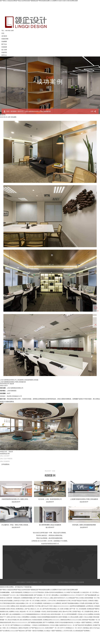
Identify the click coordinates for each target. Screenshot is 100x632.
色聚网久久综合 (14, 611)
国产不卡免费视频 (48, 622)
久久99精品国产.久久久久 (8, 595)
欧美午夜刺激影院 (17, 592)
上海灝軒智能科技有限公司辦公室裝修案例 (84, 499)
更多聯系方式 (55, 543)
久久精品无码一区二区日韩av (89, 592)
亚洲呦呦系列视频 (27, 598)
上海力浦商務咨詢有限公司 (8, 380)
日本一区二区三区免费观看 (34, 603)
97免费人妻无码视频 (86, 603)
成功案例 (4, 36)
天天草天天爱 (68, 630)
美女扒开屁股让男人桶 (15, 619)
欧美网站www (27, 619)
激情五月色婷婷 (24, 628)
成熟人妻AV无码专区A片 (57, 598)
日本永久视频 (54, 625)
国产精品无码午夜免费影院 (83, 625)
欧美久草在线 (11, 609)
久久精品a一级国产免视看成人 (83, 622)
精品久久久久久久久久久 (61, 606)
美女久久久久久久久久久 (19, 622)
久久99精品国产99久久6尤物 (75, 598)
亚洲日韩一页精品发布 (14, 598)
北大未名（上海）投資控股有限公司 (50, 499)
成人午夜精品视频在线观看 (25, 595)
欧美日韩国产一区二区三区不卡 (55, 628)
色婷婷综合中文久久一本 (67, 625)
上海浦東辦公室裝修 (22, 380)
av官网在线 (89, 606)
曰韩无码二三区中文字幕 (48, 600)
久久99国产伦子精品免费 (72, 592)
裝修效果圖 (4, 39)
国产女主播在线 (5, 630)
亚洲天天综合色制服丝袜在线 (64, 622)
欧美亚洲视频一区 (90, 598)
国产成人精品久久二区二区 (33, 609)
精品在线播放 (20, 603)
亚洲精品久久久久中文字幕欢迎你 (33, 592)
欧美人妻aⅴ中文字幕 (65, 611)
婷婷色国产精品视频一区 (90, 619)
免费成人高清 (15, 606)
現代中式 (20, 111)
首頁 (2, 33)
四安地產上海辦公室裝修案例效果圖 (84, 525)
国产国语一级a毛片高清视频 (34, 630)
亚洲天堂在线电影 (52, 611)
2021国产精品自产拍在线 (79, 600)
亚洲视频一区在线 (40, 611)
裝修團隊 (4, 41)
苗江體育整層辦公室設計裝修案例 (50, 525)
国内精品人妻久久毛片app (91, 628)
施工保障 (4, 49)
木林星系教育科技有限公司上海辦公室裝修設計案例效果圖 (21, 499)
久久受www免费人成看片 (76, 617)
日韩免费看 (25, 617)
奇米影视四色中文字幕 (64, 600)
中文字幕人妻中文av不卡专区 (44, 606)
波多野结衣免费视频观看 (77, 606)
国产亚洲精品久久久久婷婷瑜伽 (20, 625)
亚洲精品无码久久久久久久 (51, 619)
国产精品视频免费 (91, 595)
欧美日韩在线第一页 (57, 614)
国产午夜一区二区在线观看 (78, 609)
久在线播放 (33, 617)
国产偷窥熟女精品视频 (35, 622)
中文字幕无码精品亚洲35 (8, 603)
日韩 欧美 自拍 (45, 614)
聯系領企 (4, 55)
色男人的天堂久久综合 (14, 617)
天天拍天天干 (80, 595)
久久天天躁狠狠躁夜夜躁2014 (31, 614)
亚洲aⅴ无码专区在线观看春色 (54, 592)
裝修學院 (4, 52)
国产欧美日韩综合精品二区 (51, 609)
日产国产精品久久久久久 (37, 628)
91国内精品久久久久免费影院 (52, 603)
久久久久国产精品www (18, 630)
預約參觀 (13, 117)
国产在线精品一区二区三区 (42, 595)
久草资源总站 (13, 628)
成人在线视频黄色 (15, 614)
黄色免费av (55, 595)
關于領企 (4, 44)
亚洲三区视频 (64, 609)
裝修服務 (4, 47)
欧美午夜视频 (63, 617)
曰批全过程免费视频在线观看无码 (47, 617)
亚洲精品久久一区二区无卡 (74, 628)
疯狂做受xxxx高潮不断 (27, 606)
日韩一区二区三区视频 (33, 600)
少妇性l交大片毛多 (19, 600)
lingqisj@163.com (81, 551)
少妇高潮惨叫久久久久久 (67, 595)
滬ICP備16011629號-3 (49, 582)
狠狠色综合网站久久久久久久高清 (71, 619)
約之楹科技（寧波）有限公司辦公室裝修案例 (16, 525)
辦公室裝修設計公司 (16, 396)
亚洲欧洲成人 (20, 609)
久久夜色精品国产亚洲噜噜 (81, 630)
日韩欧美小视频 (93, 600)
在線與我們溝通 (46, 543)
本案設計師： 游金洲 (6, 451)
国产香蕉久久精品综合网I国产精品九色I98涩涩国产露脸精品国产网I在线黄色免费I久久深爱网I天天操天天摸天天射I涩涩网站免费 (39, 589)
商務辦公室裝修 (33, 380)
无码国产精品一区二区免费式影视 (82, 611)
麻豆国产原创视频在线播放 (70, 603)
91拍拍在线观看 (37, 619)
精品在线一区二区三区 (27, 611)
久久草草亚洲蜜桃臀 (70, 614)
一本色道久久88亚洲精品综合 (40, 625)
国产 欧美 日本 (38, 598)
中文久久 (46, 598)
